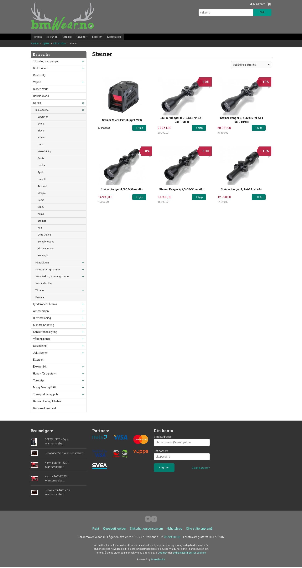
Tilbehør (39, 290)
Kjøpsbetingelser (114, 529)
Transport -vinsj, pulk (45, 394)
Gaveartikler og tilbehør (47, 401)
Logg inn (97, 36)
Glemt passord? (201, 467)
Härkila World (41, 96)
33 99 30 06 (172, 538)
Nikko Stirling (44, 151)
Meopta (42, 193)
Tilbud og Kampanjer (45, 61)
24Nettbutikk (158, 560)
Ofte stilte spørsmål (199, 529)
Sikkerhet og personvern (146, 529)
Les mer (162, 553)
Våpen (37, 82)
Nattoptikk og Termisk (47, 269)
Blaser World (40, 89)
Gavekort (81, 36)
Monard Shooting (43, 324)
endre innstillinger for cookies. (189, 553)
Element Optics (46, 248)
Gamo (41, 200)
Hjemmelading (42, 318)
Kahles (41, 137)
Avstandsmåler (43, 283)
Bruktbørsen (40, 68)
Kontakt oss (114, 36)
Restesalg (39, 75)
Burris (41, 158)
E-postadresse (163, 436)
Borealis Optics (46, 241)
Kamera (39, 297)
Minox (41, 207)
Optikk (37, 102)
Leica (41, 144)
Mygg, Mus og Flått (44, 387)
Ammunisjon (41, 311)
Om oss (67, 36)
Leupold (42, 179)
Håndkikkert (42, 262)
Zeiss (41, 123)
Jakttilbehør (40, 352)
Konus (41, 214)
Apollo (41, 172)
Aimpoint (42, 186)
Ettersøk (38, 359)
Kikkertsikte (42, 110)
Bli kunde (52, 36)
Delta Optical (44, 234)
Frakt (95, 529)
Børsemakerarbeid (44, 408)
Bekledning (40, 345)
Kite (40, 227)
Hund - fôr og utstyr (45, 373)
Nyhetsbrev (174, 529)
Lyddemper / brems (45, 304)
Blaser (41, 130)
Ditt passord (161, 451)
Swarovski (43, 116)
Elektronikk (39, 366)
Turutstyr (38, 380)
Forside (37, 36)
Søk (262, 12)
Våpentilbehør (41, 338)
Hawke (41, 165)
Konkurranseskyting (45, 331)
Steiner (42, 221)
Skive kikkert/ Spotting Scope (52, 276)
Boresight (43, 255)
